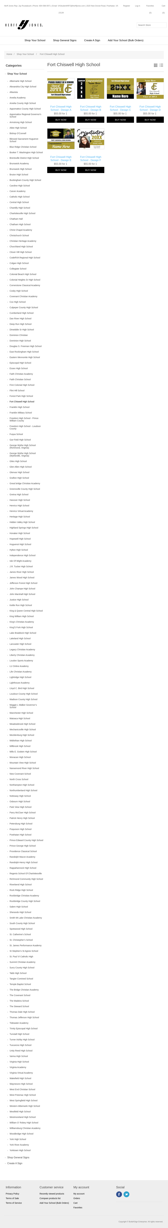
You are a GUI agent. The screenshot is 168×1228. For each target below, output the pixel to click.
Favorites (77, 1207)
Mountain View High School (23, 763)
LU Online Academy (19, 666)
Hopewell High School (20, 539)
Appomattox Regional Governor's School (25, 115)
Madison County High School (23, 699)
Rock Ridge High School (21, 890)
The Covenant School (20, 995)
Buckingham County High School (25, 180)
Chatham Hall (16, 219)
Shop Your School (35, 40)
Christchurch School (19, 235)
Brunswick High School (21, 169)
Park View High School (20, 807)
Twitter (126, 1194)
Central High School (19, 202)
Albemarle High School (20, 81)
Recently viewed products (52, 1193)
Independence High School (22, 555)
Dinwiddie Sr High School (22, 329)
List (161, 65)
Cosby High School (19, 291)
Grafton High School (19, 478)
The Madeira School (19, 1001)
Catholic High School (20, 196)
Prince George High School (23, 846)
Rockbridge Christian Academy (24, 895)
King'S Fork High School (21, 627)
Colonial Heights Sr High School (25, 280)
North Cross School (19, 779)
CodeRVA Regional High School (25, 257)
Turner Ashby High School (22, 1039)
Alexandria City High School (23, 86)
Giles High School (18, 461)
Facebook (119, 1194)
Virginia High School (19, 1062)
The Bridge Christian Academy (24, 990)
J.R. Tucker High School (21, 566)
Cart (75, 1203)
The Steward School (19, 1006)
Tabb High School (18, 973)
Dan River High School (20, 318)
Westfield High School (20, 1111)
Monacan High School (20, 757)
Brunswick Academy (19, 163)
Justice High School (19, 599)
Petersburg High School (21, 823)
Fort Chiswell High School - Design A (61, 108)
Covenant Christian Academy (23, 296)
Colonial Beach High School (23, 274)
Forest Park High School (21, 396)
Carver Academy (17, 191)
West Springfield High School (23, 1100)
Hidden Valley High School (22, 522)
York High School (18, 1139)
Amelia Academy (18, 97)
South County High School (22, 923)
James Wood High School (22, 577)
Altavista (14, 92)
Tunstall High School (19, 1034)
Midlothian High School (21, 740)
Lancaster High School (20, 644)
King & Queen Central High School (26, 611)
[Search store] (151, 25)
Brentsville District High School (24, 158)
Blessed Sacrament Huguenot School (24, 140)
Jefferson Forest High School (23, 583)
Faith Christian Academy (21, 374)
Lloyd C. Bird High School (22, 688)
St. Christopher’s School (21, 940)
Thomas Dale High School (22, 1012)
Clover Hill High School (21, 252)
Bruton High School (19, 174)
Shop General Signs (64, 40)
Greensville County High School (25, 489)
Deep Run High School (20, 324)
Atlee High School (18, 128)
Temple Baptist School (20, 984)
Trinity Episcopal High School (24, 1028)
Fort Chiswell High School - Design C (120, 108)
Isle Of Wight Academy (20, 561)
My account (78, 1193)
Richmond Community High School (26, 879)
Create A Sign (92, 40)
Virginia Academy (18, 1067)
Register (126, 6)
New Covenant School (20, 774)
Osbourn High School (20, 801)
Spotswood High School (21, 929)
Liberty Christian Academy (22, 655)
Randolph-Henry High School (23, 862)
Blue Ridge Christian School (23, 147)
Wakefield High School (20, 1078)
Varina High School (19, 1056)
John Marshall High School (22, 594)
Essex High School (19, 368)
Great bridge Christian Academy (25, 483)
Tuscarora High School (20, 1045)
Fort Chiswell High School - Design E (61, 158)
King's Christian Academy (22, 622)
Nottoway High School (20, 796)
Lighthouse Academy (20, 683)
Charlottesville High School (22, 213)
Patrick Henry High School (22, 818)
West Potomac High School (23, 1095)
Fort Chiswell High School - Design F (90, 158)
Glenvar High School (19, 472)
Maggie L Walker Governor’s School (23, 706)
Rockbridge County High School (25, 901)
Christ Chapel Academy (21, 230)
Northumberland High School (23, 790)
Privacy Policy (12, 1193)
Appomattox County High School (25, 109)
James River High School (22, 572)
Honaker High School (20, 533)
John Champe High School (22, 588)
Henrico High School (19, 505)
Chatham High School (20, 224)
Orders (76, 1198)
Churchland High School (21, 246)
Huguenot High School (20, 544)
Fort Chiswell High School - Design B (90, 108)
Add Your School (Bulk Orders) (126, 40)
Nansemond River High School (24, 768)
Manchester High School (21, 713)
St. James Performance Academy (26, 945)
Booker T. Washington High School (26, 152)
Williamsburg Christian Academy (25, 1128)
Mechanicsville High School (23, 729)
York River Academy (19, 1145)
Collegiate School (18, 268)
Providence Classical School (23, 851)
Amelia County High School (23, 103)
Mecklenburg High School (22, 735)
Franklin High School (19, 407)
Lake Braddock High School (23, 633)
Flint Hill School (17, 390)
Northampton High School (22, 785)
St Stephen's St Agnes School (24, 951)
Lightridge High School (20, 677)
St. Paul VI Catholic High (21, 956)
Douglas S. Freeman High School (26, 346)
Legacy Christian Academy (22, 649)
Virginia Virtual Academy (21, 1073)
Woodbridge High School (21, 1133)
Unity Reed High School (21, 1050)
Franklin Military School (21, 412)
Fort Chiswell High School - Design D (150, 108)
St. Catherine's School (20, 934)
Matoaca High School (20, 718)
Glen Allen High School (21, 467)
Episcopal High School (20, 363)
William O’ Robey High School (24, 1122)
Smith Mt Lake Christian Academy (26, 918)
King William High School (22, 616)
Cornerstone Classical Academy (25, 285)
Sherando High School (20, 912)
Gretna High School (19, 494)
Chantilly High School (20, 208)
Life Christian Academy (21, 671)
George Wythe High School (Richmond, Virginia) (23, 446)
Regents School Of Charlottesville (26, 873)
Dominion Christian (19, 335)
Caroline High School (20, 185)
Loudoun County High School (24, 694)
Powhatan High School (20, 834)
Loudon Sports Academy (21, 660)
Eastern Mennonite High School (25, 357)
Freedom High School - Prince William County (24, 419)
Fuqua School (16, 434)
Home (9, 54)
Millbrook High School (20, 746)
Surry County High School (22, 967)
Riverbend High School (21, 884)
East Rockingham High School (24, 352)
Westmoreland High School (23, 1117)
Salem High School (19, 906)
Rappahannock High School (23, 868)
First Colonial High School (22, 385)
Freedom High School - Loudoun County (25, 427)
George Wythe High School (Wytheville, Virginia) (23, 454)
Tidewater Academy (19, 1023)
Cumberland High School (22, 313)
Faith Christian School (20, 379)
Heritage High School (20, 516)
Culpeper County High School (24, 307)
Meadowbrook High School (22, 724)
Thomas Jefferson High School (24, 1017)
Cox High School (18, 302)
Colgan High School (19, 263)
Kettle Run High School (21, 605)
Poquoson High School (20, 829)
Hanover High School (20, 500)
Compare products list (50, 1198)
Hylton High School (19, 550)
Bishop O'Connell (18, 133)
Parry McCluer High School (23, 812)
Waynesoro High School (21, 1084)
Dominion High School (20, 340)
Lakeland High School (20, 638)
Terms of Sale (12, 1198)
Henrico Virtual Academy (21, 511)
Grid (156, 65)
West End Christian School (22, 1089)
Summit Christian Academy (22, 962)
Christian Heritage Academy (23, 241)
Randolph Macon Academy (22, 857)
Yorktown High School (20, 1150)
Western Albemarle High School (25, 1106)
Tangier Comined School (21, 978)
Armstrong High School (21, 122)
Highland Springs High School (24, 527)
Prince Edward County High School (26, 840)
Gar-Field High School (20, 440)
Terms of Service (14, 1203)
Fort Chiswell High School (22, 401)
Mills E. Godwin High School (23, 751)
